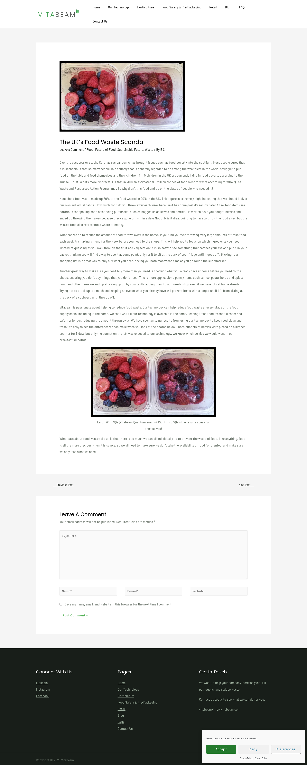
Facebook (42, 693)
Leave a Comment (72, 143)
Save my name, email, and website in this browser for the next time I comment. (118, 601)
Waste (149, 143)
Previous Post (64, 478)
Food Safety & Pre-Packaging (183, 11)
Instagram (43, 686)
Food (90, 143)
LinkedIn (42, 680)
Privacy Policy (246, 758)
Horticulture (148, 11)
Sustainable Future (130, 143)
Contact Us (259, 11)
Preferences (285, 749)
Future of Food (105, 143)
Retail (214, 11)
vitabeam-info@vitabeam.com (219, 706)
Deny (253, 749)
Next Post (246, 478)
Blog (228, 11)
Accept (221, 749)
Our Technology (122, 11)
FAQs (242, 11)
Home (101, 11)
